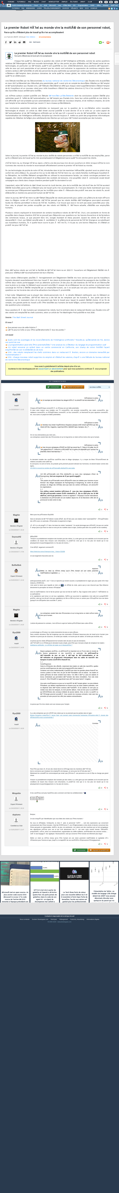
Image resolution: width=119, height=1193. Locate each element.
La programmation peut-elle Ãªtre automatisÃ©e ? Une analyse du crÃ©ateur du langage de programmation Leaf (57, 380)
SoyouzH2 (16, 642)
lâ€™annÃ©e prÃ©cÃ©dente (61, 131)
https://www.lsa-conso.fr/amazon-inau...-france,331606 (47, 657)
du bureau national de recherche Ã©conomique (64, 116)
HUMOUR (94, 8)
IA (41, 5)
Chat (43, 2)
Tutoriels (21, 2)
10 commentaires (45, 72)
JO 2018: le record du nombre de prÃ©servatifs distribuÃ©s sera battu (52, 574)
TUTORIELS (16, 8)
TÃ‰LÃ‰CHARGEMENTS (52, 8)
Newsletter (53, 2)
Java (59, 5)
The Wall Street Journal (23, 353)
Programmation (83, 5)
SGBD (92, 5)
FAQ (29, 2)
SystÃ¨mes (114, 5)
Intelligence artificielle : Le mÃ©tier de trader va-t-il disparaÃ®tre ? (51, 751)
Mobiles (105, 5)
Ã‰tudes (74, 2)
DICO (87, 8)
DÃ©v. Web (67, 5)
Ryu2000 (16, 500)
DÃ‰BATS (74, 8)
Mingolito (16, 899)
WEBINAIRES (30, 8)
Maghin (16, 620)
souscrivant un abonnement (50, 404)
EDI (74, 5)
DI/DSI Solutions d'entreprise (21, 5)
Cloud (36, 5)
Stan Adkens (30, 72)
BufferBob (16, 671)
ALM (45, 5)
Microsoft (52, 5)
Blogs (36, 2)
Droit (82, 2)
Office (99, 5)
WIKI (81, 8)
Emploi (64, 2)
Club (90, 2)
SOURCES (65, 8)
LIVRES (39, 8)
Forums (11, 2)
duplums (16, 920)
